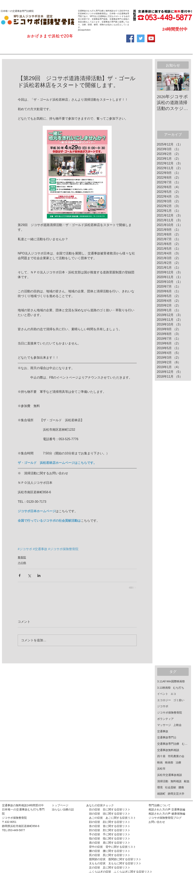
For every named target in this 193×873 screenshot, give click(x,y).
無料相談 (176, 781)
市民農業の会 (176, 756)
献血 (186, 781)
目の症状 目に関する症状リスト (109, 809)
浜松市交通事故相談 (169, 774)
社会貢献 (170, 787)
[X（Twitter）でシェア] (29, 575)
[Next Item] (183, 82)
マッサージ (164, 725)
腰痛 (181, 787)
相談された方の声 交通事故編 (166, 809)
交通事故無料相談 (168, 750)
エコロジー (164, 700)
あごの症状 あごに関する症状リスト (112, 817)
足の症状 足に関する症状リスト (109, 867)
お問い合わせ (156, 821)
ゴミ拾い (178, 700)
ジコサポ (162, 706)
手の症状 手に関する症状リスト (108, 834)
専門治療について (159, 805)
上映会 (177, 725)
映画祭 (169, 762)
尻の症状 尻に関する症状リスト (109, 855)
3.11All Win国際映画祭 (171, 681)
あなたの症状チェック (100, 805)
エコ (173, 693)
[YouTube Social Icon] (151, 38)
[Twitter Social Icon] (141, 38)
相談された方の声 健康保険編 (166, 813)
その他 (22, 562)
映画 (160, 762)
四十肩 (161, 756)
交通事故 (162, 731)
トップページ (60, 805)
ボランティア (165, 718)
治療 (178, 762)
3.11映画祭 (164, 687)
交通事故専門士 (166, 737)
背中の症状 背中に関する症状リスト (112, 846)
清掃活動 (162, 781)
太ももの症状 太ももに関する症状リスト (115, 863)
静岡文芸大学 (176, 793)
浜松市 (161, 768)
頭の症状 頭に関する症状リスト (108, 813)
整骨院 (22, 557)
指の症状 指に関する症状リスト (109, 838)
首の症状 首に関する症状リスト (109, 826)
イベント (162, 693)
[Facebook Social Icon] (130, 38)
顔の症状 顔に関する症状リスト (108, 821)
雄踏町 (161, 793)
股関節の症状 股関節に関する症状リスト (115, 859)
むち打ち (178, 687)
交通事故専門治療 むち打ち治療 (173, 743)
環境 (160, 787)
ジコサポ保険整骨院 (169, 712)
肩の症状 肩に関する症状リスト (108, 842)
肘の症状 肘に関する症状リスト (108, 830)
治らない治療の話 (63, 809)
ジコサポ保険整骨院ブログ (165, 817)
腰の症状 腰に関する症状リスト (109, 850)
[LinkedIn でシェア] (39, 575)
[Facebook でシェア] (19, 575)
